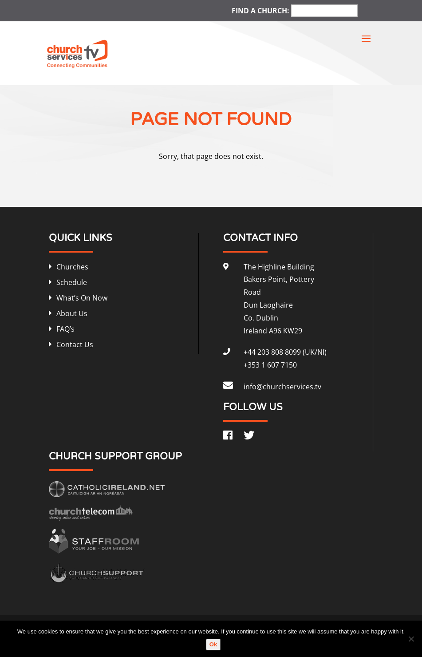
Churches (72, 267)
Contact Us (74, 344)
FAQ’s (65, 329)
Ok (213, 644)
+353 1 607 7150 (270, 365)
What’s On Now (81, 298)
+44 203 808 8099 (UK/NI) (285, 352)
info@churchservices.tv (282, 387)
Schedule (71, 282)
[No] (410, 638)
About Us (71, 313)
